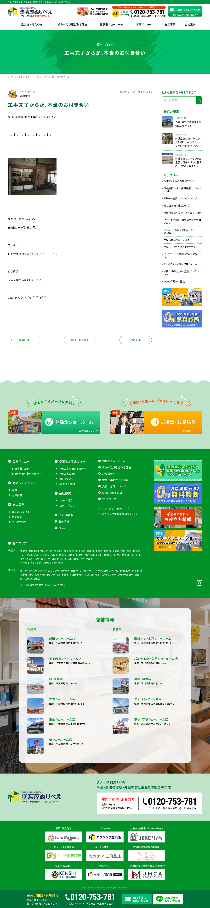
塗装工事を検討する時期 (72, 490)
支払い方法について (114, 508)
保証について (66, 500)
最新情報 (63, 543)
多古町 (40, 572)
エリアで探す (19, 543)
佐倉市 (107, 572)
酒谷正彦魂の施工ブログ (177, 205)
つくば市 (33, 592)
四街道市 (44, 576)
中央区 (30, 576)
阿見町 (30, 596)
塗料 (14, 511)
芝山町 (99, 576)
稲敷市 (104, 592)
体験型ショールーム (111, 24)
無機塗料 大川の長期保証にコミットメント (182, 190)
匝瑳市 (82, 572)
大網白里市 (110, 576)
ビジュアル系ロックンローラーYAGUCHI (179, 231)
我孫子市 (45, 580)
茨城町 (36, 600)
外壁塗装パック (20, 490)
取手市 (87, 592)
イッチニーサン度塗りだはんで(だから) (182, 256)
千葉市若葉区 (119, 572)
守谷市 (96, 592)
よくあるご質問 (67, 505)
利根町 (38, 596)
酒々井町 (78, 580)
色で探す (17, 538)
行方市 (118, 592)
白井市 (55, 580)
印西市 (89, 580)
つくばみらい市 (51, 592)
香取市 (24, 572)
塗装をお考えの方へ (33, 24)
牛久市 (24, 592)
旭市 (74, 572)
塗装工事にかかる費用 (115, 501)
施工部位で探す (21, 533)
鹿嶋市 (135, 592)
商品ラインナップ (23, 504)
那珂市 (121, 596)
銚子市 (67, 572)
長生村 (30, 580)
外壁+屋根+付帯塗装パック (27, 495)
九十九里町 (123, 576)
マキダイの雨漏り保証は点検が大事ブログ (182, 221)
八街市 (54, 576)
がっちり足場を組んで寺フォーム (180, 264)
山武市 (71, 576)
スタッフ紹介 (66, 522)
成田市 (90, 572)
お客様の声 (109, 495)
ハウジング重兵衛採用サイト (118, 535)
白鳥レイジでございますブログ (179, 247)
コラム (62, 549)
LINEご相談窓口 (112, 514)
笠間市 (130, 596)
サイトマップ (109, 520)
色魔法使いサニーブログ (176, 239)
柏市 (37, 580)
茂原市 (134, 576)
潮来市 (127, 592)
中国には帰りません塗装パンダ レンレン (182, 273)
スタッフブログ (67, 527)
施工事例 (170, 24)
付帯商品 (17, 517)
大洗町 (27, 600)
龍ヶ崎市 (64, 592)
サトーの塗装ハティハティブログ (180, 198)
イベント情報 (66, 537)
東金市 (62, 576)
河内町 (47, 596)
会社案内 (65, 515)
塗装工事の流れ (68, 495)
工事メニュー (144, 24)
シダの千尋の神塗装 (174, 281)
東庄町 (49, 572)
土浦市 (74, 592)
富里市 (99, 572)
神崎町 (57, 572)
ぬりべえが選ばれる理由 (72, 24)
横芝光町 (89, 576)
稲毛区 (136, 572)
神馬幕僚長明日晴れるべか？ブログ (182, 212)
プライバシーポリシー (114, 530)
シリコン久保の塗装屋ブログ (178, 181)
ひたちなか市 (109, 596)
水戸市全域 (63, 596)
